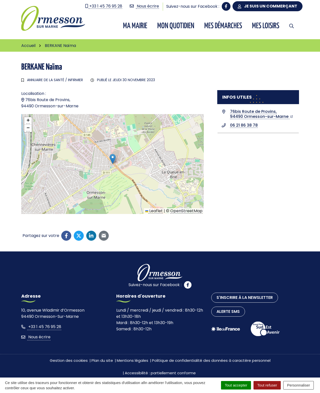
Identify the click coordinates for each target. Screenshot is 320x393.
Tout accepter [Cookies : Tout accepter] (236, 385)
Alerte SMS (228, 311)
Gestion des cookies (69, 360)
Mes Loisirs (265, 26)
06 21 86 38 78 (244, 125)
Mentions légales (132, 360)
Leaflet (154, 211)
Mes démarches (223, 26)
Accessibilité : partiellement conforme (160, 373)
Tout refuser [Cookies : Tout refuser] (267, 385)
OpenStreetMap (186, 211)
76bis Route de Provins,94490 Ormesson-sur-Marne (261, 114)
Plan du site (102, 360)
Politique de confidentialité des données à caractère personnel (211, 360)
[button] (113, 159)
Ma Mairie (135, 26)
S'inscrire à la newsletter (244, 297)
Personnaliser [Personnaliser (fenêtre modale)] (298, 385)
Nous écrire (35, 337)
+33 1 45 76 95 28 (41, 327)
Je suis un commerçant (267, 6)
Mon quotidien (175, 26)
